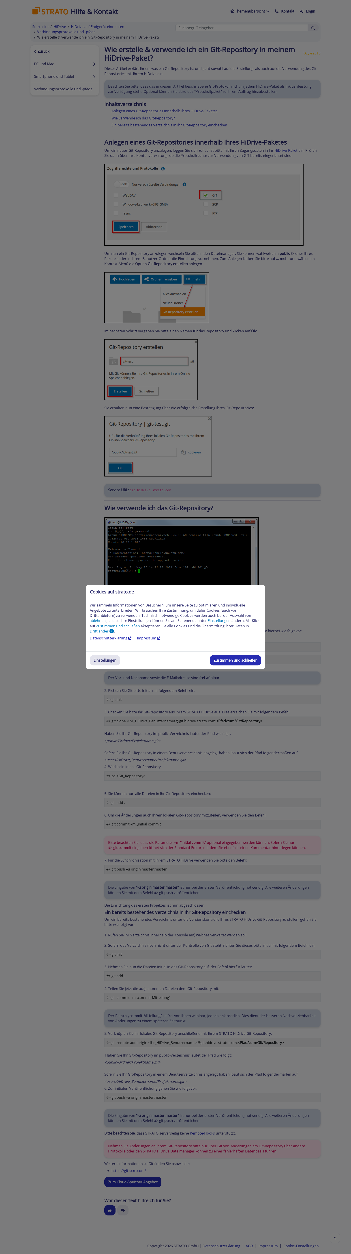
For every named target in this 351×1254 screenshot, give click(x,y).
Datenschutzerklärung (111, 638)
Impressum (148, 638)
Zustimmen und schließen (235, 660)
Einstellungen (105, 660)
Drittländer (102, 631)
